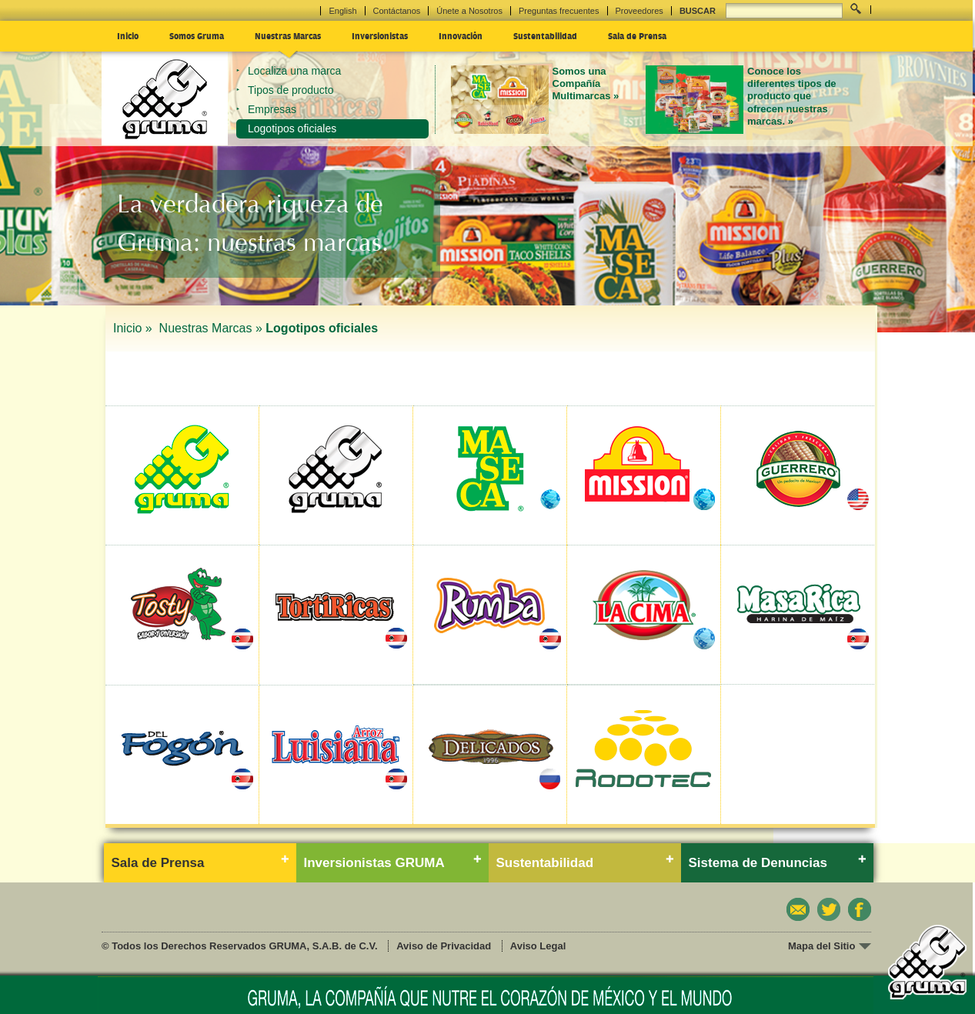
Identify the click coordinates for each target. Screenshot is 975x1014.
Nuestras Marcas (288, 35)
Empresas (272, 109)
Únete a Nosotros (469, 10)
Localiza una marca (294, 71)
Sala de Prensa (637, 35)
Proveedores (639, 10)
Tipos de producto (291, 90)
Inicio (128, 35)
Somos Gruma (196, 35)
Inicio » (134, 328)
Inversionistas (380, 35)
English (342, 10)
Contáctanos (397, 10)
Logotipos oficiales (292, 128)
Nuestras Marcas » (210, 328)
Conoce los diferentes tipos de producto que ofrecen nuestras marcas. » (791, 96)
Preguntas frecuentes (559, 10)
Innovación (460, 35)
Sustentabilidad (545, 35)
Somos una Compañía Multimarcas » (586, 83)
